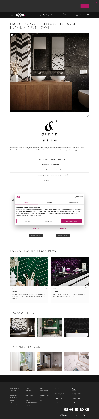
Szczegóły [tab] (49, 202)
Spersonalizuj (49, 221)
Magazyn (13, 390)
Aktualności (14, 405)
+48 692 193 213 (59, 398)
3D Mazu (56, 291)
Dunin (13, 288)
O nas (41, 398)
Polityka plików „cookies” (31, 402)
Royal (14, 291)
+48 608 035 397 (76, 398)
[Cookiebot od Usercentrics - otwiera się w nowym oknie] (76, 197)
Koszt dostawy (29, 395)
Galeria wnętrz (14, 388)
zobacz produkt (36, 235)
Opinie (41, 388)
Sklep (11, 393)
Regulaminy (28, 390)
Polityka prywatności (30, 405)
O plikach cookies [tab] (73, 202)
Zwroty (27, 398)
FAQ (41, 400)
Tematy (12, 400)
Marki (12, 402)
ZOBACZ (84, 6)
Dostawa (27, 393)
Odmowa (27, 221)
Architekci (13, 398)
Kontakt (27, 388)
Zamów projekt (44, 390)
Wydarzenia (13, 395)
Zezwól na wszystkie (71, 221)
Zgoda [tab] (26, 202)
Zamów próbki (43, 393)
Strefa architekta (44, 395)
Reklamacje (28, 400)
